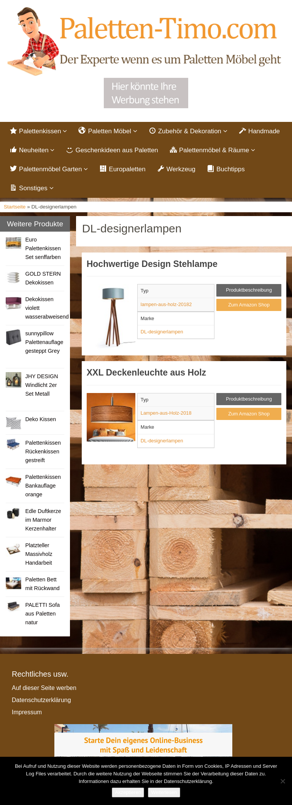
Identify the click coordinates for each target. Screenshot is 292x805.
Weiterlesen (164, 792)
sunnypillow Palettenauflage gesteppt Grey (44, 342)
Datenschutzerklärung (41, 700)
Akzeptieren (128, 792)
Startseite (14, 207)
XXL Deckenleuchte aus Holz (146, 372)
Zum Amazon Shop (249, 305)
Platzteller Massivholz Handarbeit (38, 554)
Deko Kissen (40, 419)
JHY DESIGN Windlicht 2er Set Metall (41, 385)
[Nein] (282, 781)
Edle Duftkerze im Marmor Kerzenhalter (43, 520)
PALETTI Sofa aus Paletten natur (42, 613)
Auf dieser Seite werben (44, 688)
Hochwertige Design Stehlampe (152, 264)
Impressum (27, 712)
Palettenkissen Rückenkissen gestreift (43, 451)
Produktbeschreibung (249, 290)
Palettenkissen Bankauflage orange (43, 485)
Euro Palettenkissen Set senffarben (43, 248)
